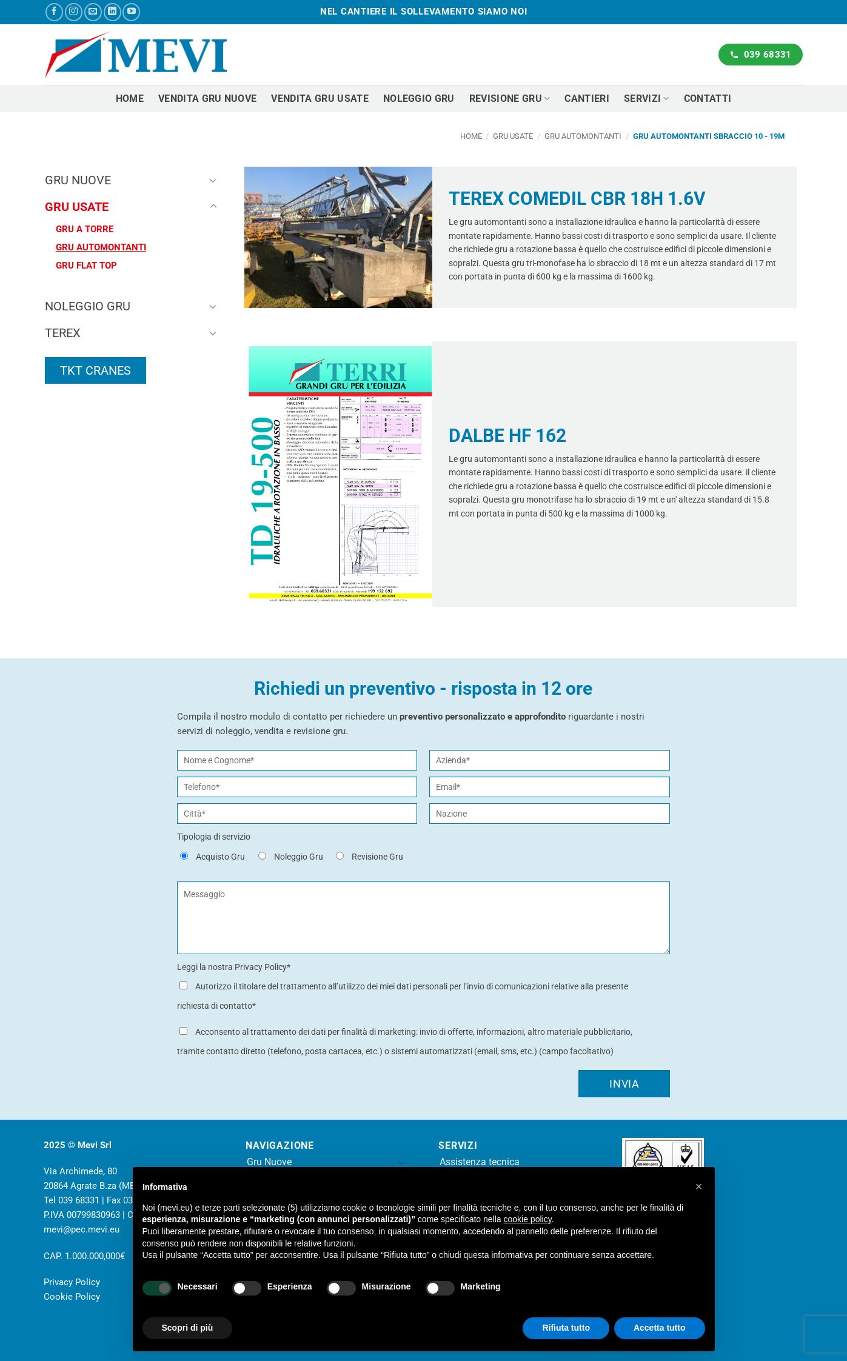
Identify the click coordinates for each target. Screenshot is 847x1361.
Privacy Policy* (262, 967)
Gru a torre (84, 229)
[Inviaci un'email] (93, 12)
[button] (699, 1186)
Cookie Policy (72, 1296)
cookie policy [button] (527, 1219)
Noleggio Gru (87, 306)
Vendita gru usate (319, 98)
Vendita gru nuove (207, 98)
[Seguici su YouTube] (131, 12)
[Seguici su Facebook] (54, 12)
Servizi (646, 98)
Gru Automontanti (582, 136)
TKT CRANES (95, 370)
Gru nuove (78, 180)
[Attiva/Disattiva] (213, 180)
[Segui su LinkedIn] (112, 12)
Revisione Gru (510, 98)
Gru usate (513, 136)
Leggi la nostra (233, 967)
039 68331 (78, 1200)
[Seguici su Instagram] (73, 12)
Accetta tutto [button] (660, 1328)
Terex (63, 333)
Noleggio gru (419, 98)
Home (130, 98)
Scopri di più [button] (187, 1328)
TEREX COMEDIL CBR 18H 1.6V (577, 198)
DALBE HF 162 (507, 435)
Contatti (708, 98)
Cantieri (586, 98)
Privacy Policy (72, 1282)
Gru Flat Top (86, 265)
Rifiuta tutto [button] (566, 1328)
